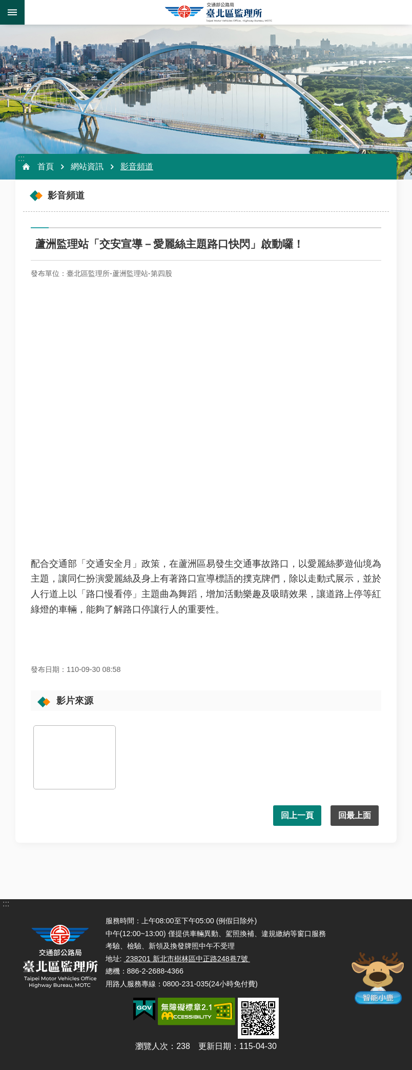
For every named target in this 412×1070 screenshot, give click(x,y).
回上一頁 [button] (297, 815)
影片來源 (74, 701)
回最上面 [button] (354, 815)
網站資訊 (87, 166)
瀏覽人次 (151, 1046)
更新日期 (214, 1046)
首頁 (45, 166)
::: (21, 158)
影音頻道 (136, 166)
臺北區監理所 (218, 12)
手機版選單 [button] (12, 12)
